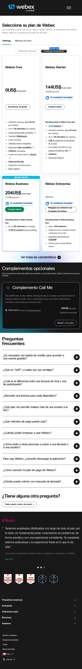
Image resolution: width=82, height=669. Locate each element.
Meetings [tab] (7, 41)
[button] (41, 357)
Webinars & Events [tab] (23, 41)
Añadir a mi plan (65, 323)
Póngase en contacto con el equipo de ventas (60, 209)
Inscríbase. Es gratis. (17, 107)
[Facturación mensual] (27, 51)
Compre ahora (55, 107)
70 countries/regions (32, 310)
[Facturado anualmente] (54, 51)
